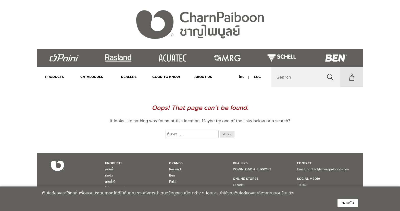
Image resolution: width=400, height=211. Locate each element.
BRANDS (176, 163)
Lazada (238, 185)
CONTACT (304, 163)
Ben (172, 175)
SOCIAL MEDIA (308, 179)
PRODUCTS (54, 76)
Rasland (175, 169)
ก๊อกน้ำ (109, 169)
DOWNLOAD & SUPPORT (252, 169)
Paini (172, 181)
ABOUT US (203, 76)
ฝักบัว (109, 175)
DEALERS (129, 76)
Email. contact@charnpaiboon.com (323, 169)
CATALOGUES (91, 76)
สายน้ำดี (110, 181)
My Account (351, 77)
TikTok (302, 185)
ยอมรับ (348, 203)
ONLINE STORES (246, 179)
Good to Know (166, 76)
